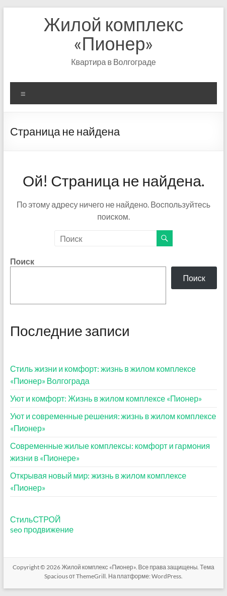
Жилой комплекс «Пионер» (114, 33)
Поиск (22, 261)
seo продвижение (41, 529)
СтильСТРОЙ (35, 519)
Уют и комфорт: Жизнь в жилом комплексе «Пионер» (106, 398)
